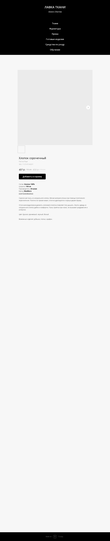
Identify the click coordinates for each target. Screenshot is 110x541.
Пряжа (55, 34)
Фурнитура (55, 28)
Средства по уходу (55, 44)
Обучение (55, 49)
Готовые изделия (55, 39)
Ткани (55, 23)
